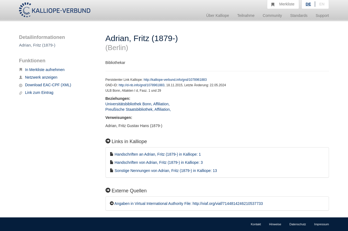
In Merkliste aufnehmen (42, 69)
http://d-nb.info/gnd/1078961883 (141, 85)
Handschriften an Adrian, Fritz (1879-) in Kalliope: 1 (157, 154)
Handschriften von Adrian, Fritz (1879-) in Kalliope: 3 (158, 162)
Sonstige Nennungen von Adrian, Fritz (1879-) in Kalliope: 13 (165, 170)
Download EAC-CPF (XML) (45, 85)
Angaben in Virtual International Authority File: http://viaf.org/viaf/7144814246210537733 (188, 203)
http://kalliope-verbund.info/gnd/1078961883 (175, 80)
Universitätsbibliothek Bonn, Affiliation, (138, 104)
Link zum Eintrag (36, 92)
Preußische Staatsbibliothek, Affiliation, (138, 109)
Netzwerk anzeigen (38, 77)
